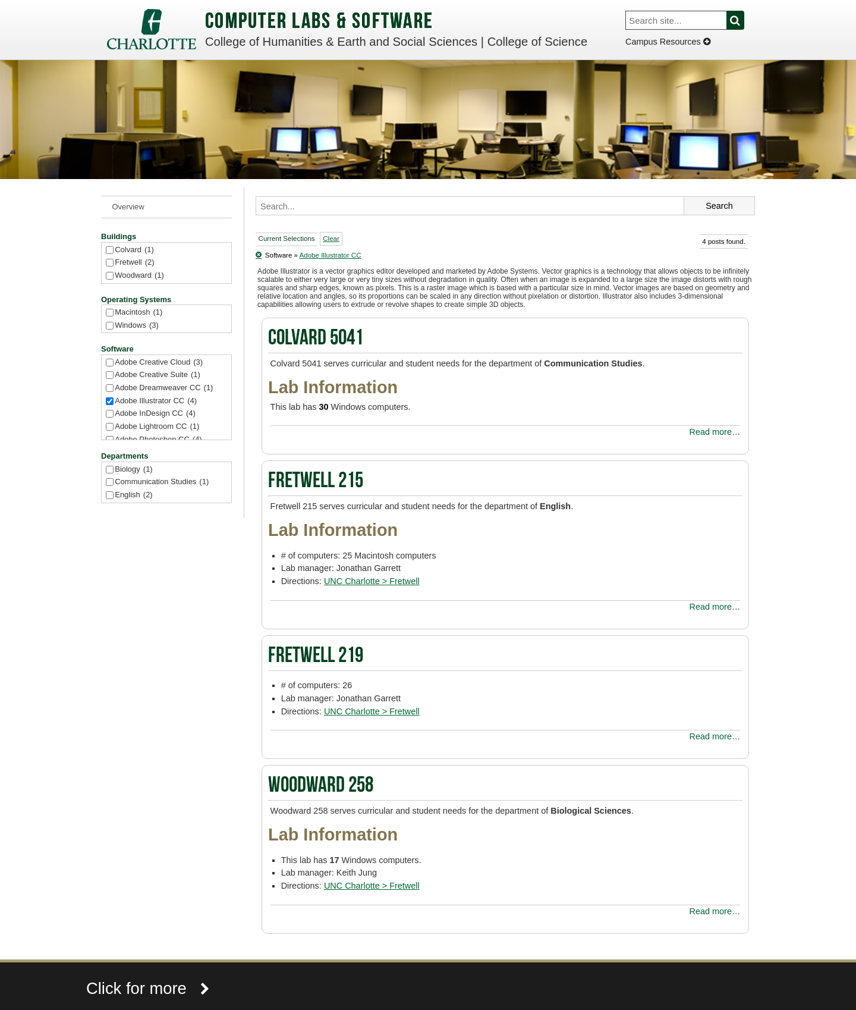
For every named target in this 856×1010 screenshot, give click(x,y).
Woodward (139, 275)
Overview (128, 206)
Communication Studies (162, 482)
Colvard (134, 250)
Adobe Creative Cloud (159, 362)
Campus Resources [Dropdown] (667, 41)
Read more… (715, 432)
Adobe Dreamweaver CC (164, 388)
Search (742, 20)
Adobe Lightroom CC (157, 426)
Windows (137, 325)
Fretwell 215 (315, 482)
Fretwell (134, 262)
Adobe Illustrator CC (156, 401)
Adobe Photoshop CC (158, 440)
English (133, 495)
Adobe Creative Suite (157, 375)
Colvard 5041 (315, 339)
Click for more (148, 988)
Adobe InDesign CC (155, 413)
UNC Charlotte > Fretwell (372, 581)
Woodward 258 (320, 786)
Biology (133, 469)
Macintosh (138, 312)
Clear (331, 238)
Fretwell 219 (315, 656)
